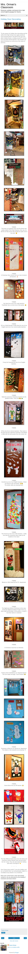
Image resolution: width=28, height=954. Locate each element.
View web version (14, 941)
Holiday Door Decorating (11, 19)
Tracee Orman (12, 945)
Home (14, 938)
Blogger (17, 952)
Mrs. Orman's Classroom (8, 6)
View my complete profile (14, 947)
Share (3, 932)
